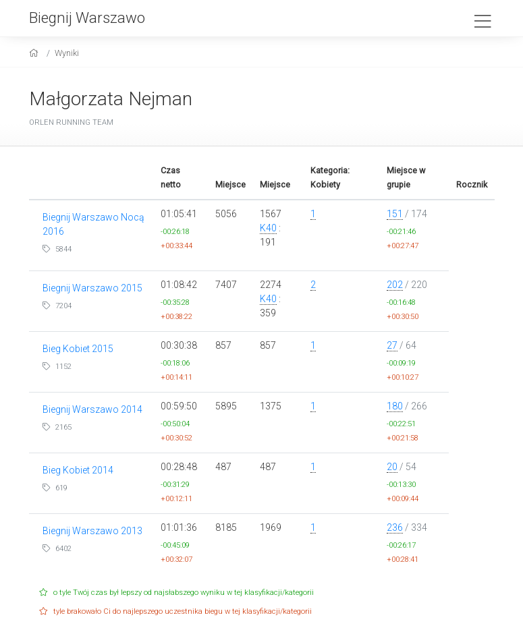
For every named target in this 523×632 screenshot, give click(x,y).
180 (395, 406)
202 (395, 284)
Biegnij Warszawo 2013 (92, 530)
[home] (35, 53)
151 (395, 213)
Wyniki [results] (67, 53)
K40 (268, 228)
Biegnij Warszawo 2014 (92, 409)
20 (392, 466)
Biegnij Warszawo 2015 (92, 288)
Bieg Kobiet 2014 (78, 470)
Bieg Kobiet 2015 (78, 348)
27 (392, 345)
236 (395, 527)
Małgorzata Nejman (110, 99)
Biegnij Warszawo (87, 17)
